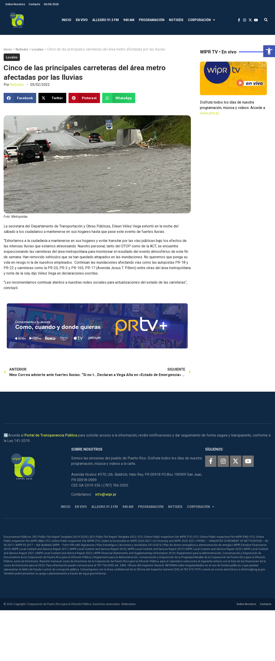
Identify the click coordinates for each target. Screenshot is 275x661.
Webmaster (128, 604)
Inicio (66, 20)
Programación (151, 20)
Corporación (201, 20)
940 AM (128, 20)
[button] (269, 51)
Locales (37, 49)
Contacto (34, 4)
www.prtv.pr (209, 113)
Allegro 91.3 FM (105, 20)
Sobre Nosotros (15, 4)
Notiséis (176, 20)
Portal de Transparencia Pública (50, 435)
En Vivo (82, 20)
